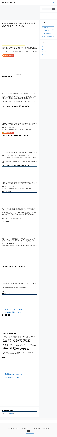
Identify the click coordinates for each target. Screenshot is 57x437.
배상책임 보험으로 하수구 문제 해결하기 (12, 377)
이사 (43, 52)
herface (28, 428)
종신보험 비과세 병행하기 (9, 376)
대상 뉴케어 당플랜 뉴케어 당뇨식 (11, 311)
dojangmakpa (23, 428)
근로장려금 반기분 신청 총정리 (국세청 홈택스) (10, 402)
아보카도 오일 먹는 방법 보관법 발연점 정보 (13, 312)
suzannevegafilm (11, 428)
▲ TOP (28, 430)
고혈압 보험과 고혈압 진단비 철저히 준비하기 (13, 374)
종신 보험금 (7, 373)
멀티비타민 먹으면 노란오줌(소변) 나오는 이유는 (14, 309)
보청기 (43, 49)
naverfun (33, 428)
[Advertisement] (19, 13)
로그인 (11, 413)
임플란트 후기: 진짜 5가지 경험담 (48, 29)
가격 (53, 2)
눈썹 (43, 47)
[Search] (53, 9)
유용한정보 (44, 51)
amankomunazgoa (45, 428)
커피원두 (43, 56)
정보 (43, 54)
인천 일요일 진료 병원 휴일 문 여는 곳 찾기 (9, 403)
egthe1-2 (17, 428)
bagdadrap (38, 428)
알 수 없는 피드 (46, 16)
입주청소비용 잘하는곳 (8, 2)
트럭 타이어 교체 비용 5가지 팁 (48, 36)
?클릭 (8, 55)
